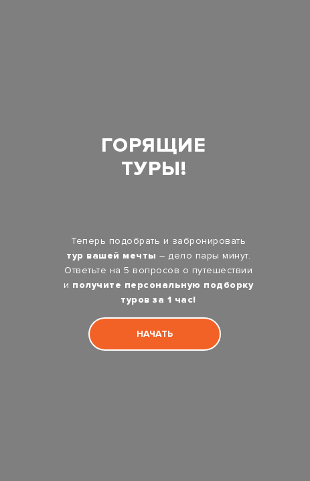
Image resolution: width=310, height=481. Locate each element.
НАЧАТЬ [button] (155, 333)
